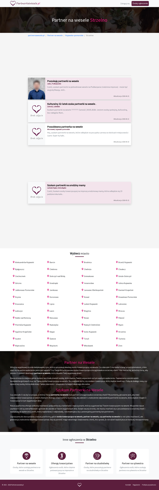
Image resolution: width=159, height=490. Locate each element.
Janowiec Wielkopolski (93, 290)
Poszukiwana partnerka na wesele (65, 126)
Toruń (86, 338)
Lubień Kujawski (91, 304)
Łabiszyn (19, 311)
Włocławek (88, 345)
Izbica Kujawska (125, 283)
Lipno (52, 304)
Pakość (121, 318)
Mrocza (121, 311)
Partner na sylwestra (132, 463)
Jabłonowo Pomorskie (24, 290)
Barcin (52, 262)
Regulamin (136, 485)
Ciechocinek (20, 276)
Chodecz (122, 269)
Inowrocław (89, 283)
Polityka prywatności (149, 485)
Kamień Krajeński (125, 290)
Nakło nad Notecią (23, 318)
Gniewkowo (89, 276)
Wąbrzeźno (20, 345)
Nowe (86, 318)
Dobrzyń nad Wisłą (57, 276)
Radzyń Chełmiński (92, 325)
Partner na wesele (26, 463)
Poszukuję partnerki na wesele (63, 81)
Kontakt (128, 485)
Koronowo (54, 297)
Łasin (52, 311)
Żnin (120, 345)
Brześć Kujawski (125, 262)
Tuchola (121, 338)
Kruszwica (19, 304)
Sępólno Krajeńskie (23, 332)
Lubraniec (122, 304)
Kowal (86, 297)
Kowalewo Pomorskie (127, 297)
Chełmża (87, 269)
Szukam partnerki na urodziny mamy (66, 185)
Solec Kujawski (90, 332)
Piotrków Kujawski (23, 325)
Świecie (53, 338)
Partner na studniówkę (97, 463)
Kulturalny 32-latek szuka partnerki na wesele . (71, 103)
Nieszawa (54, 318)
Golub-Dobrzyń (124, 276)
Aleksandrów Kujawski (24, 262)
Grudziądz (54, 283)
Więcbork (54, 345)
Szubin (18, 338)
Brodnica (88, 262)
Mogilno (87, 311)
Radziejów (54, 325)
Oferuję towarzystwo (62, 463)
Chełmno (53, 269)
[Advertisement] (79, 56)
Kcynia (18, 297)
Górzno (18, 283)
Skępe (52, 332)
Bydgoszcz (19, 269)
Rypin (120, 325)
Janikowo (54, 290)
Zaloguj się (125, 3)
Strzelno (122, 332)
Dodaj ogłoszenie (140, 3)
